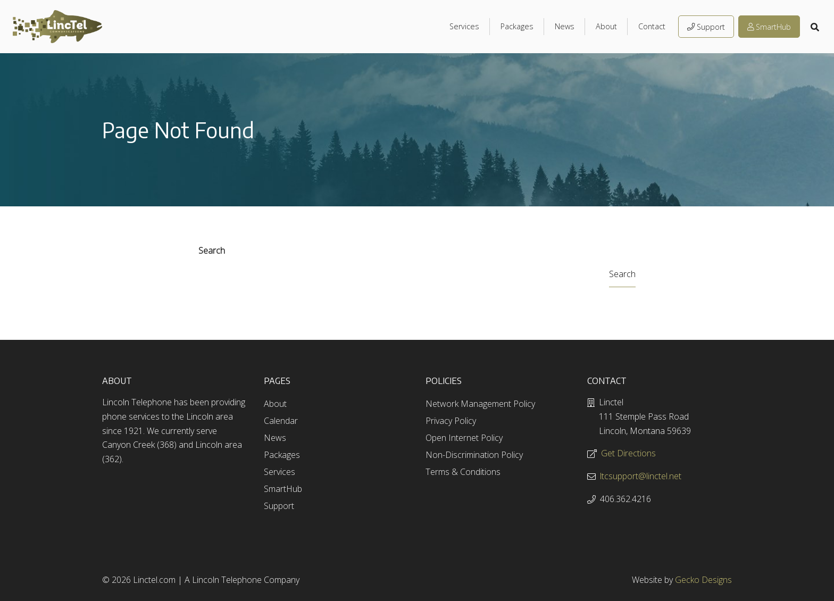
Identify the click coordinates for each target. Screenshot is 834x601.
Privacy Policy (451, 421)
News (564, 26)
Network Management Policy (480, 404)
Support (706, 27)
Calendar (281, 421)
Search (211, 250)
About (606, 26)
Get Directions (628, 453)
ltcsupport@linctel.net (640, 476)
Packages (517, 26)
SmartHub (769, 27)
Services (464, 26)
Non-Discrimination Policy (474, 455)
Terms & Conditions (463, 472)
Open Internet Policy (464, 438)
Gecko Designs (703, 580)
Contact (651, 26)
